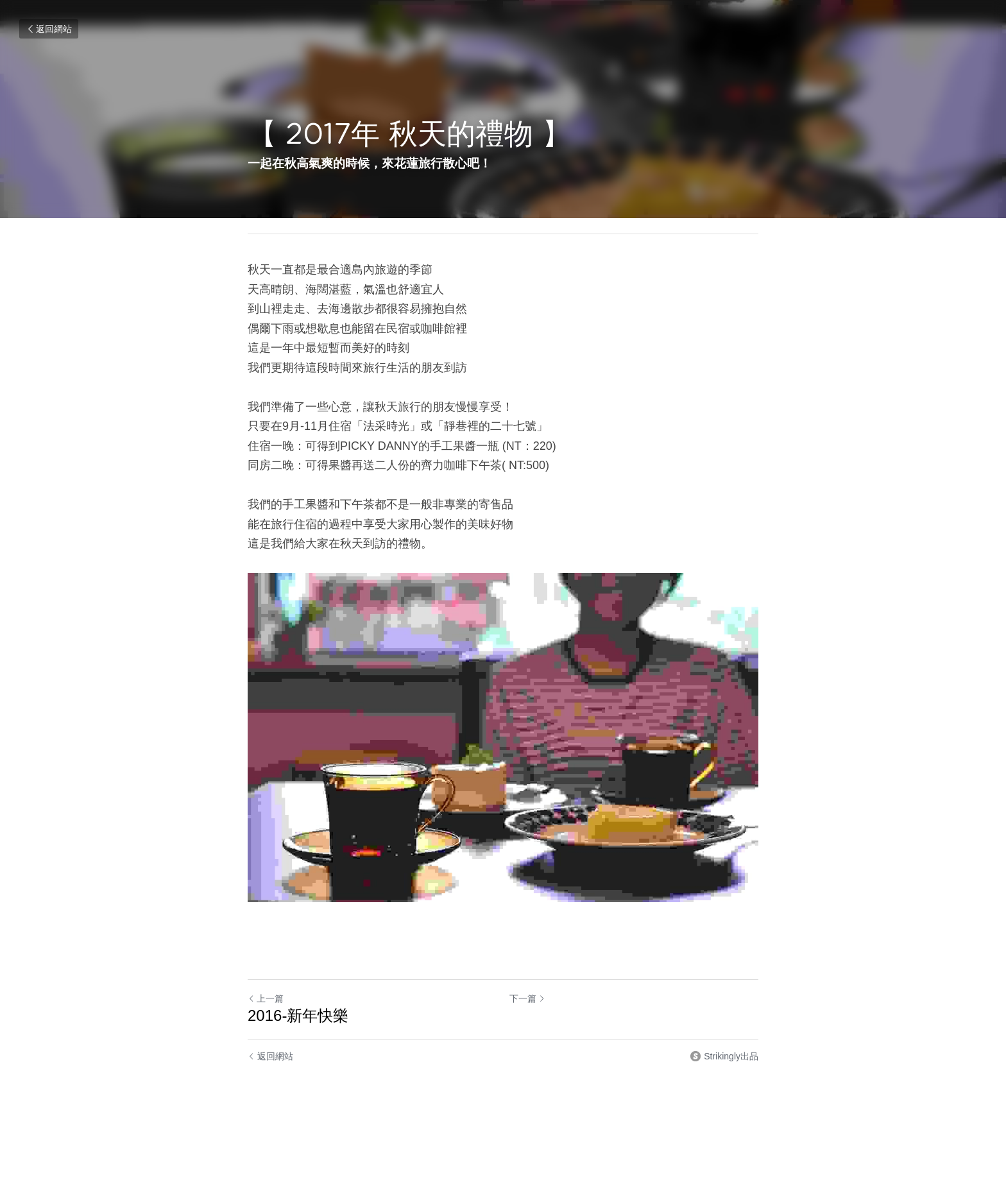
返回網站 (49, 29)
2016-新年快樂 (298, 1015)
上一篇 (266, 998)
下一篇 (527, 998)
